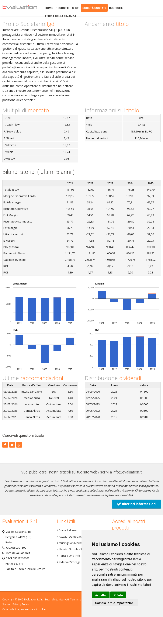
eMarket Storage (68, 562)
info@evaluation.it (127, 472)
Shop (76, 8)
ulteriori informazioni (136, 504)
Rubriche (116, 8)
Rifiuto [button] (118, 595)
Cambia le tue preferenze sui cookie (24, 609)
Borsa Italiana (67, 530)
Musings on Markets (71, 543)
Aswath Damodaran (70, 536)
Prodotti (62, 8)
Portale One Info (68, 556)
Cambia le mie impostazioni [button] (114, 603)
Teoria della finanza (60, 16)
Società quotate (94, 8)
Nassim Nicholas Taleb (72, 549)
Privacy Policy (21, 604)
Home (19, 8)
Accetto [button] (100, 595)
